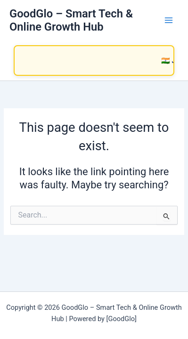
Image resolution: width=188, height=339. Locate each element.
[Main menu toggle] (169, 20)
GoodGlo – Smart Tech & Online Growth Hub (71, 20)
